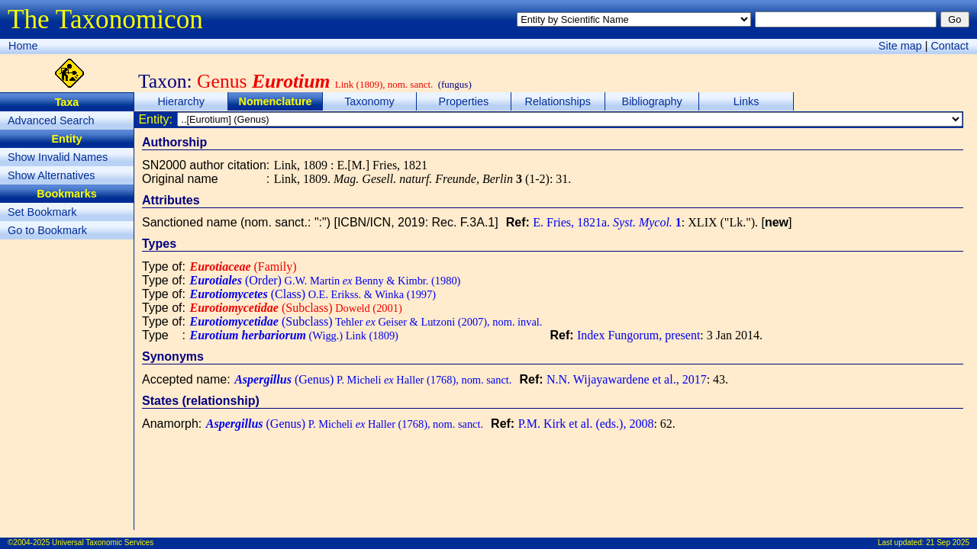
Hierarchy (181, 101)
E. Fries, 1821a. (607, 222)
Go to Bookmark (47, 230)
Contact (949, 46)
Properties (464, 101)
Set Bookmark (42, 212)
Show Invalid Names (58, 157)
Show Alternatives (51, 175)
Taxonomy (369, 101)
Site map (900, 46)
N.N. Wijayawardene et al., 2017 (627, 379)
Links (746, 101)
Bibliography (652, 101)
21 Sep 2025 (947, 542)
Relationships (558, 101)
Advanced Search (51, 120)
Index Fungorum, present (638, 335)
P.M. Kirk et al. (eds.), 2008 (586, 423)
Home (22, 46)
